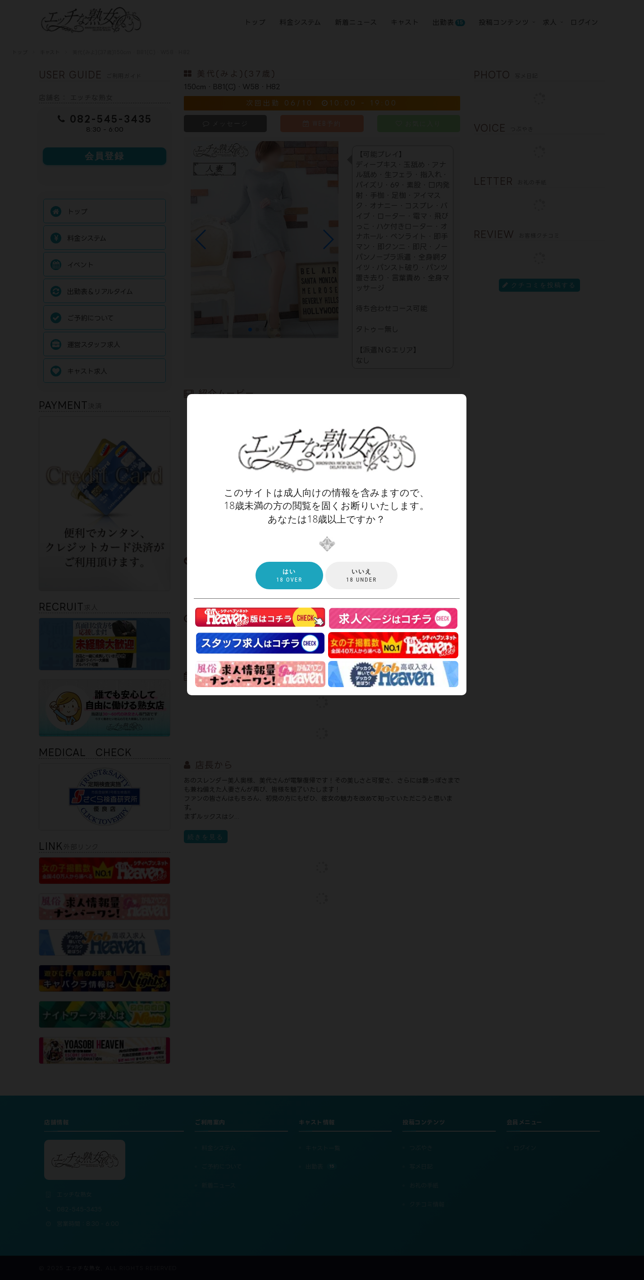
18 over (289, 575)
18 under (361, 575)
